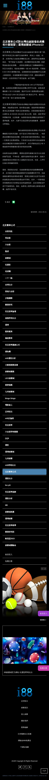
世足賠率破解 (10, 492)
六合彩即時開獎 (11, 432)
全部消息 (8, 231)
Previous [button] (42, 568)
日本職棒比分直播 (24, 734)
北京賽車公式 (11, 26)
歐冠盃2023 (10, 538)
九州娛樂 (8, 458)
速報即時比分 (10, 318)
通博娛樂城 (9, 452)
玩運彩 (8, 265)
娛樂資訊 (24, 708)
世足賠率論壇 (10, 311)
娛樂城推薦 (9, 512)
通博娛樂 (8, 519)
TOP (44, 771)
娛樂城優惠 (9, 371)
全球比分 (8, 285)
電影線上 (8, 405)
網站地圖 (25, 747)
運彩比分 (8, 478)
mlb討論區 (9, 418)
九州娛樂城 (9, 392)
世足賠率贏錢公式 (12, 345)
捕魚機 (8, 351)
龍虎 (7, 251)
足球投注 (8, 412)
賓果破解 (24, 727)
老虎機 (8, 271)
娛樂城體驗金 (10, 545)
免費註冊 (8, 561)
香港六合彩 (9, 291)
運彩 (7, 445)
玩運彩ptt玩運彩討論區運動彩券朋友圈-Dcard (20, 620)
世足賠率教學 (10, 525)
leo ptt (8, 485)
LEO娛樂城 (9, 378)
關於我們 (24, 721)
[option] (24, 17)
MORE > (43, 620)
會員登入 (8, 554)
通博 (7, 325)
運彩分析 (8, 498)
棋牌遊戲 (8, 385)
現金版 (8, 238)
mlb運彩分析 (10, 358)
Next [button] (45, 568)
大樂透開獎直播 (11, 365)
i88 (6, 505)
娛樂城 (8, 258)
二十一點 (8, 278)
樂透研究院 (9, 532)
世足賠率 (8, 425)
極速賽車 (8, 338)
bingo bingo (10, 398)
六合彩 (8, 245)
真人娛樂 (24, 714)
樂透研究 (8, 305)
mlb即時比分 (10, 465)
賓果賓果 (8, 331)
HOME (4, 26)
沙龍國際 (8, 298)
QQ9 (7, 438)
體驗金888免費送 (24, 740)
